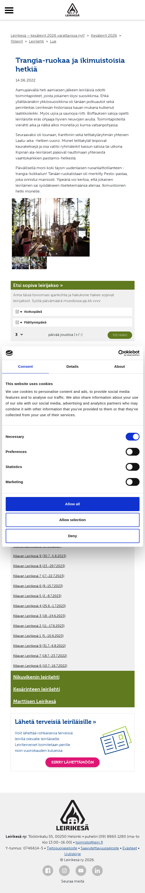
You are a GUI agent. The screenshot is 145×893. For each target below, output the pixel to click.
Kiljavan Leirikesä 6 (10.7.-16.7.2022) (40, 666)
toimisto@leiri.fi (89, 842)
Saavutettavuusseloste (100, 848)
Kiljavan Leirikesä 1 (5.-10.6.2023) (38, 636)
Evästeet (129, 848)
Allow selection (72, 520)
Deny (72, 536)
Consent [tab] (25, 366)
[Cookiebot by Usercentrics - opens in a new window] (118, 353)
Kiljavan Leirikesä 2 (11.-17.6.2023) (39, 626)
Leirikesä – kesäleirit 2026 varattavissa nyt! (48, 35)
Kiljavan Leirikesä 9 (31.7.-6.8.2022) (39, 646)
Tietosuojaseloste (62, 848)
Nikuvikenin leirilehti (36, 677)
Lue (53, 41)
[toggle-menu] (9, 10)
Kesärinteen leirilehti (36, 689)
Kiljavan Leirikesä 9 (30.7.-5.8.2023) (39, 556)
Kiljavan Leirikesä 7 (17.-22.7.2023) (38, 576)
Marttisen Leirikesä (34, 701)
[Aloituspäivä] (72, 312)
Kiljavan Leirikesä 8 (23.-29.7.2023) (39, 566)
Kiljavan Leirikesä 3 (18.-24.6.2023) (39, 616)
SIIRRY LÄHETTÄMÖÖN (72, 762)
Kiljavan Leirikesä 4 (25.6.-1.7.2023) (39, 606)
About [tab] (119, 366)
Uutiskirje (72, 854)
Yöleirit (17, 41)
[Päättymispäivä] (72, 322)
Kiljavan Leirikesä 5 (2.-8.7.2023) (37, 596)
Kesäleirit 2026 (104, 35)
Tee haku (119, 335)
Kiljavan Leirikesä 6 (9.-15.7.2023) (38, 586)
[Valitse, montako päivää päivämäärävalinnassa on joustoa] (18, 334)
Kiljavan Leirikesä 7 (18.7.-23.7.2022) (40, 656)
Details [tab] (73, 366)
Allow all (72, 504)
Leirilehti (36, 41)
